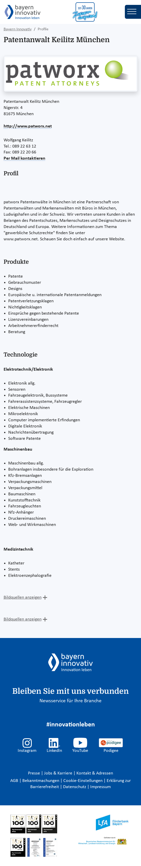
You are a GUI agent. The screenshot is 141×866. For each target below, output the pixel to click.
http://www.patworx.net (28, 126)
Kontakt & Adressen (94, 773)
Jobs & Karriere (58, 773)
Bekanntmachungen (41, 780)
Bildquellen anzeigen (23, 597)
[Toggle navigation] (133, 12)
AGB (14, 780)
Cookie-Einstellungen (83, 780)
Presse (34, 773)
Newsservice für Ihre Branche (70, 701)
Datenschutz (75, 787)
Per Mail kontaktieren (24, 158)
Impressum (100, 787)
